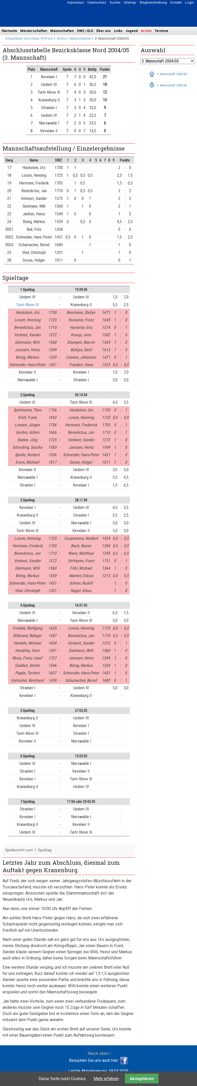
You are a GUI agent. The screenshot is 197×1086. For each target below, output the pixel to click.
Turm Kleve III (27, 304)
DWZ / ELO (85, 31)
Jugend (131, 31)
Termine (161, 31)
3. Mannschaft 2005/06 (172, 85)
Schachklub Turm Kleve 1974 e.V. (29, 38)
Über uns (103, 31)
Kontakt (176, 2)
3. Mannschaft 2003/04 (172, 74)
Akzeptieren (142, 1078)
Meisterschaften (33, 31)
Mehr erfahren (106, 1078)
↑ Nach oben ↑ (98, 1053)
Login (189, 2)
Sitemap (130, 2)
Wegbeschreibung (153, 2)
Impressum (75, 2)
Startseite (9, 31)
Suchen (115, 2)
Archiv (146, 31)
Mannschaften (62, 31)
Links (118, 31)
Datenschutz (96, 2)
